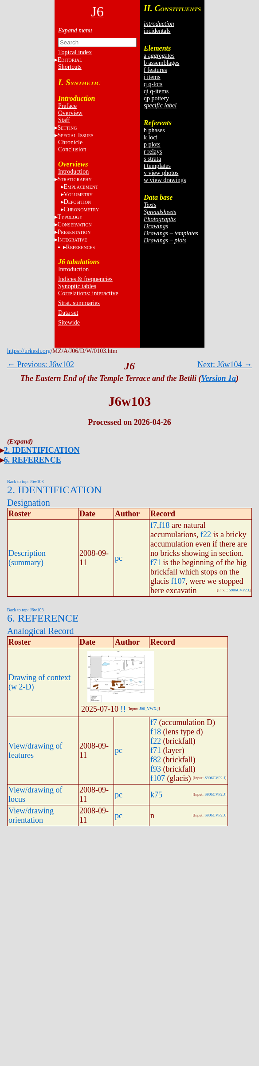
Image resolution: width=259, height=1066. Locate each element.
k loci (151, 137)
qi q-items (156, 91)
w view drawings (165, 180)
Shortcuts (70, 66)
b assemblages (161, 62)
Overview (70, 113)
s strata (152, 158)
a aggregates (159, 55)
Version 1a (218, 378)
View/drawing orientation (31, 815)
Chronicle (70, 142)
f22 (205, 534)
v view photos (161, 173)
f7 (153, 525)
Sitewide (69, 322)
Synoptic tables (77, 286)
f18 (164, 525)
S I (76, 135)
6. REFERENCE (32, 460)
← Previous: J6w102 (40, 364)
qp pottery (156, 98)
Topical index (75, 52)
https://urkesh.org (29, 351)
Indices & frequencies (85, 279)
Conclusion (72, 149)
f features (155, 70)
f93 (155, 769)
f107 (178, 581)
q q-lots (153, 84)
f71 (155, 562)
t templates (157, 165)
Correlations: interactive (88, 293)
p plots (152, 144)
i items (152, 77)
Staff (64, 120)
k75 (156, 794)
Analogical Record (40, 631)
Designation (28, 502)
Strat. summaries (79, 303)
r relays (153, 151)
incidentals (157, 31)
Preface (67, 106)
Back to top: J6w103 (25, 481)
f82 (155, 759)
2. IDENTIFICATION (42, 450)
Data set (68, 312)
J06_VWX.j (148, 708)
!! (123, 709)
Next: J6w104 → (224, 364)
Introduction (73, 171)
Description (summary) (27, 558)
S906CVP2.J (239, 590)
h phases (154, 130)
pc (118, 558)
